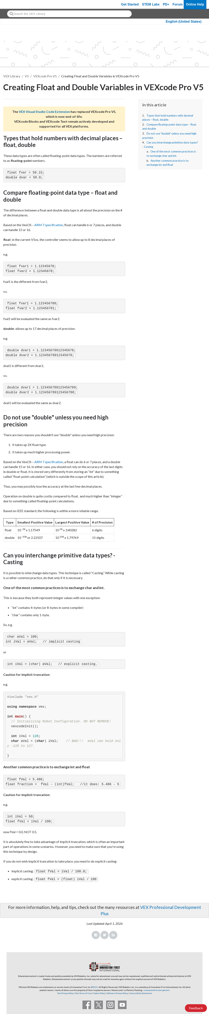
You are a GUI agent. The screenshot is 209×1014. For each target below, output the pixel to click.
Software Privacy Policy (117, 992)
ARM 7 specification (48, 225)
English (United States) (183, 21)
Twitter (104, 934)
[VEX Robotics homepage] (11, 4)
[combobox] (69, 13)
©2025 (94, 986)
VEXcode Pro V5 (45, 76)
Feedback (196, 1008)
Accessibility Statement (141, 992)
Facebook (96, 934)
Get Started (130, 4)
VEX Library (11, 76)
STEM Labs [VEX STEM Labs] (151, 4)
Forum (177, 4)
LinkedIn (113, 934)
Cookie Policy (99, 992)
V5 (27, 76)
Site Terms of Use (83, 992)
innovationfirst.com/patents (157, 989)
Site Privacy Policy (65, 992)
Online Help (195, 4)
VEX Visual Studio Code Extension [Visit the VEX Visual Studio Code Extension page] (44, 111)
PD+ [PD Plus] (166, 4)
